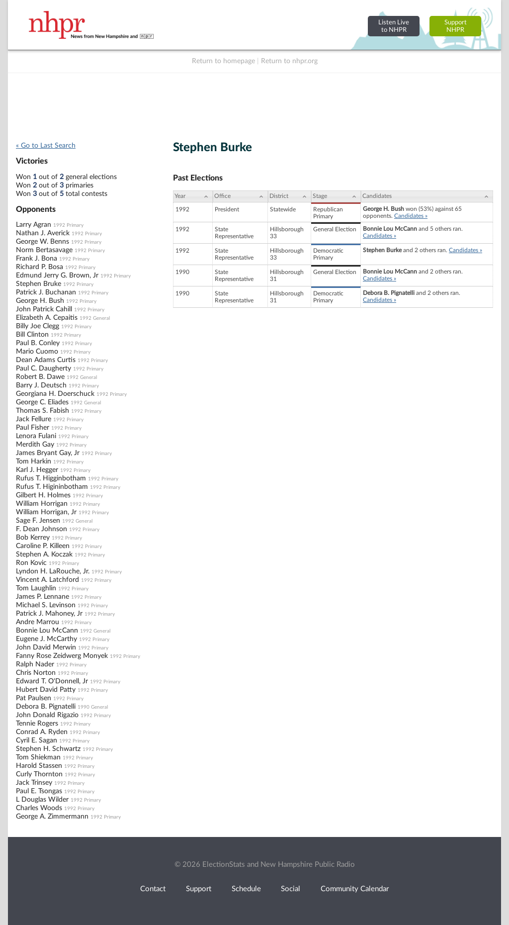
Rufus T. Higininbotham (52, 486)
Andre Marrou (37, 622)
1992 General (95, 318)
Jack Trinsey (34, 782)
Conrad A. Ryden (42, 732)
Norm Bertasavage (44, 250)
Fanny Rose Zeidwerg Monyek (62, 655)
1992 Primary (68, 225)
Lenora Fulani (36, 436)
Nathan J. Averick (43, 233)
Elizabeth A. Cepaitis (47, 317)
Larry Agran (33, 224)
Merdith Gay (35, 444)
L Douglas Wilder (42, 799)
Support (198, 889)
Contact (153, 889)
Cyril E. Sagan (36, 740)
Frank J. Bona (36, 258)
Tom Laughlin (36, 588)
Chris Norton (36, 672)
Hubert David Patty (46, 689)
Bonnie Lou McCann (47, 630)
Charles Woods (39, 808)
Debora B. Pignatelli (46, 706)
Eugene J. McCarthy (46, 639)
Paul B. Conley (38, 343)
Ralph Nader (35, 664)
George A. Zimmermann (52, 816)
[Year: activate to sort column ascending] (193, 196)
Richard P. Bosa (39, 267)
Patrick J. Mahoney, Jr (49, 613)
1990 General (93, 707)
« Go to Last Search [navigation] (46, 145)
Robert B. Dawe (40, 376)
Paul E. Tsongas (39, 791)
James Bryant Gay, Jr (48, 453)
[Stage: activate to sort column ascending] (336, 196)
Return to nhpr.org (289, 61)
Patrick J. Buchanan (46, 292)
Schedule (246, 889)
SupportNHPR (455, 26)
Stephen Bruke (38, 283)
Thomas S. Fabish (42, 410)
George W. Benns (42, 241)
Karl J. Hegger (37, 469)
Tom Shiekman (38, 757)
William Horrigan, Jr (46, 512)
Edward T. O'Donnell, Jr (52, 681)
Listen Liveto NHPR (393, 26)
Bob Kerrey (33, 537)
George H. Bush (40, 300)
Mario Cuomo (37, 351)
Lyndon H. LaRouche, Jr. (52, 571)
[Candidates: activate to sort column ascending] (427, 196)
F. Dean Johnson (41, 529)
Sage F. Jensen (38, 520)
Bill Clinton (32, 334)
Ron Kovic (31, 562)
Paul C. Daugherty (43, 368)
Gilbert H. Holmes (43, 495)
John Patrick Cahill (44, 309)
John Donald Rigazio (47, 715)
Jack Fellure (33, 419)
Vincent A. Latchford (47, 579)
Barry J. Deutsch (41, 385)
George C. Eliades (42, 402)
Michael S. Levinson (46, 605)
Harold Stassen (39, 765)
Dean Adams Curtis (46, 360)
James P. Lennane (42, 596)
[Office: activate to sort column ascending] (240, 196)
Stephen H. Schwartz (48, 748)
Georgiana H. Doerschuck (55, 393)
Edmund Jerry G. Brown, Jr (57, 275)
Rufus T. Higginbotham (51, 478)
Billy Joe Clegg (37, 326)
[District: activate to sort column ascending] (289, 196)
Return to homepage (223, 61)
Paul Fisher (32, 427)
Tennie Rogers (37, 723)
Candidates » (410, 216)
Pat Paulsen (33, 698)
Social (290, 889)
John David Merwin (46, 647)
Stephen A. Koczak (44, 554)
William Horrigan (42, 503)
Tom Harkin (33, 461)
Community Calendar (355, 889)
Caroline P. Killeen (43, 546)
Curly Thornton (39, 774)
